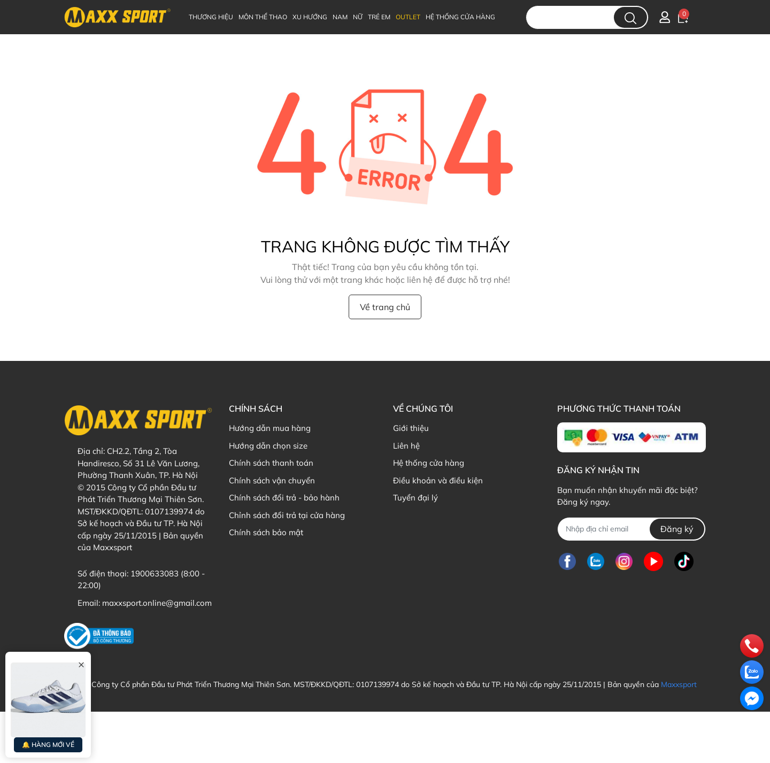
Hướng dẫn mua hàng (270, 428)
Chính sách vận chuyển (272, 480)
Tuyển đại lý (415, 497)
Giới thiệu (411, 428)
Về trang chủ (385, 307)
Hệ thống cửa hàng (428, 463)
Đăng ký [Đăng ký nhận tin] (677, 528)
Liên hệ (406, 446)
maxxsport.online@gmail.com (157, 603)
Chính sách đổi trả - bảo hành (284, 497)
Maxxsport (679, 684)
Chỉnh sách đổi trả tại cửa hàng (287, 515)
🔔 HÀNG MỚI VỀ (48, 745)
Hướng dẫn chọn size (268, 446)
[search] (630, 17)
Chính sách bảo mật (266, 532)
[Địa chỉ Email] (631, 529)
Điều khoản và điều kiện (438, 480)
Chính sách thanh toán (271, 463)
